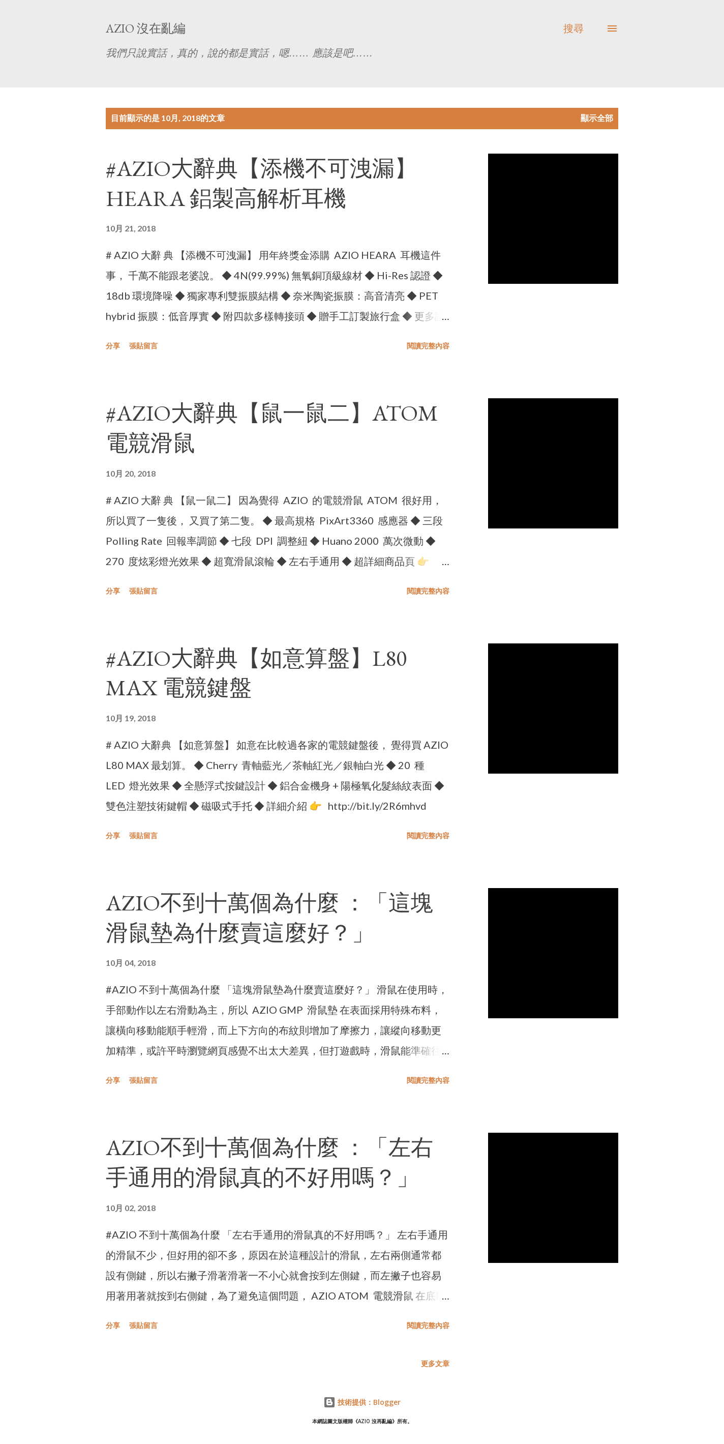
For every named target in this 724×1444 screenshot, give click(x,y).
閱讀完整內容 (428, 345)
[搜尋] (573, 28)
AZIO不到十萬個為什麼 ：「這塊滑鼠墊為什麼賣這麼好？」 (269, 917)
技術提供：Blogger (362, 1402)
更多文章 (435, 1363)
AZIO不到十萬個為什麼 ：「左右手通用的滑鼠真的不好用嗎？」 (269, 1162)
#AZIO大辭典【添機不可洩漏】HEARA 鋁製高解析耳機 (261, 183)
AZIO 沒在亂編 (146, 28)
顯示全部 (597, 118)
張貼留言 (143, 345)
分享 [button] (113, 345)
